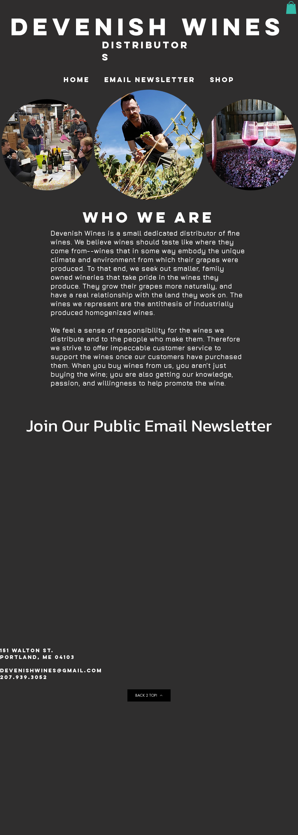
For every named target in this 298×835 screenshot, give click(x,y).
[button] (291, 7)
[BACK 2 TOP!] (149, 695)
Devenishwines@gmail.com (51, 670)
